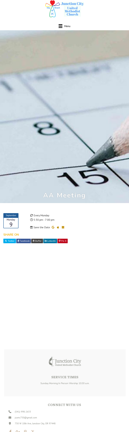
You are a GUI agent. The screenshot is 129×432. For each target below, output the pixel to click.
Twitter (10, 240)
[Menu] (64, 26)
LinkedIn (50, 240)
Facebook (24, 240)
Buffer (37, 240)
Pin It (62, 240)
